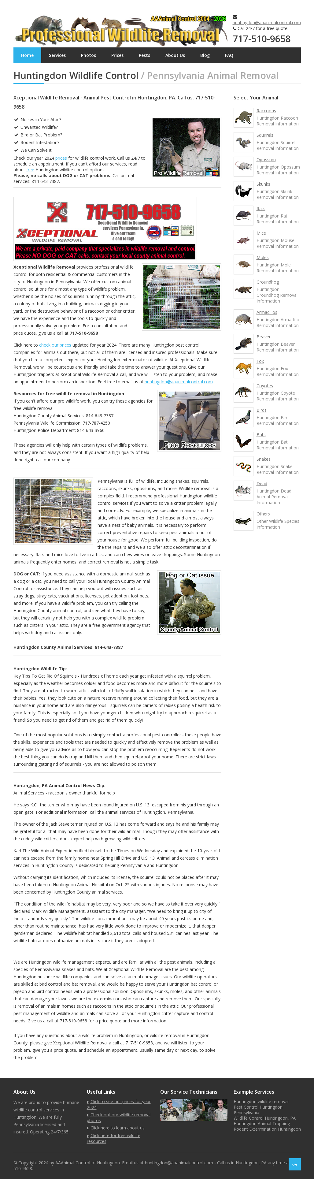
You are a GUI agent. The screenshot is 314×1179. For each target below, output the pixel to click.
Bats (261, 434)
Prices (117, 55)
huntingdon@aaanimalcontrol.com (267, 22)
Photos (88, 55)
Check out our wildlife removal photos (118, 1117)
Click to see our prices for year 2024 (119, 1104)
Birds (262, 410)
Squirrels (265, 135)
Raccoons (266, 110)
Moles (263, 257)
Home (27, 55)
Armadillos (267, 312)
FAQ (229, 55)
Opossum (266, 159)
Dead (262, 483)
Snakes (264, 459)
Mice (261, 233)
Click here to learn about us (118, 1128)
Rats (261, 208)
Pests (144, 55)
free (30, 170)
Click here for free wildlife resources (113, 1138)
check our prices (55, 345)
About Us (175, 55)
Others (263, 514)
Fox (260, 361)
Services (57, 55)
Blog (205, 55)
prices (61, 158)
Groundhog (268, 282)
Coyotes (265, 386)
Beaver (264, 337)
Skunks (263, 184)
